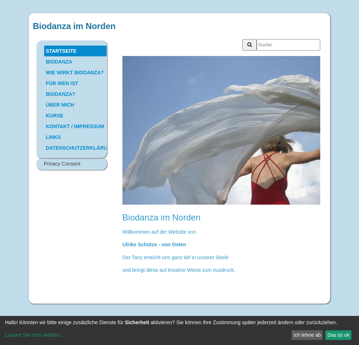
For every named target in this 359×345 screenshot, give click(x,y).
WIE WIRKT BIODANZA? (75, 72)
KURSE (55, 115)
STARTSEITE (61, 51)
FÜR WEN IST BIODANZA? (62, 88)
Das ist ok (338, 335)
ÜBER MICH (60, 105)
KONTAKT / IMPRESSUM (75, 126)
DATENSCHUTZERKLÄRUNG (76, 148)
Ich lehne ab (307, 335)
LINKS (53, 137)
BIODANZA (59, 62)
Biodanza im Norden (74, 26)
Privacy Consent (62, 164)
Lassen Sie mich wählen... (34, 335)
